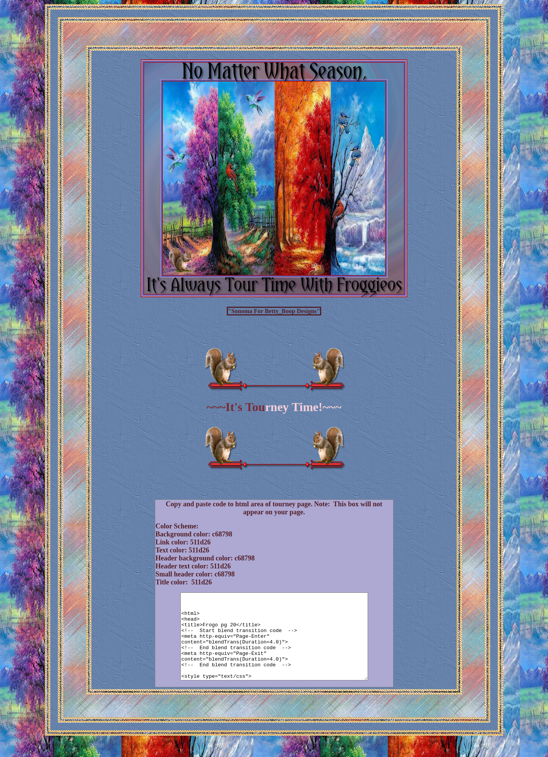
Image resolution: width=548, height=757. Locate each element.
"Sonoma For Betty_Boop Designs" (274, 311)
